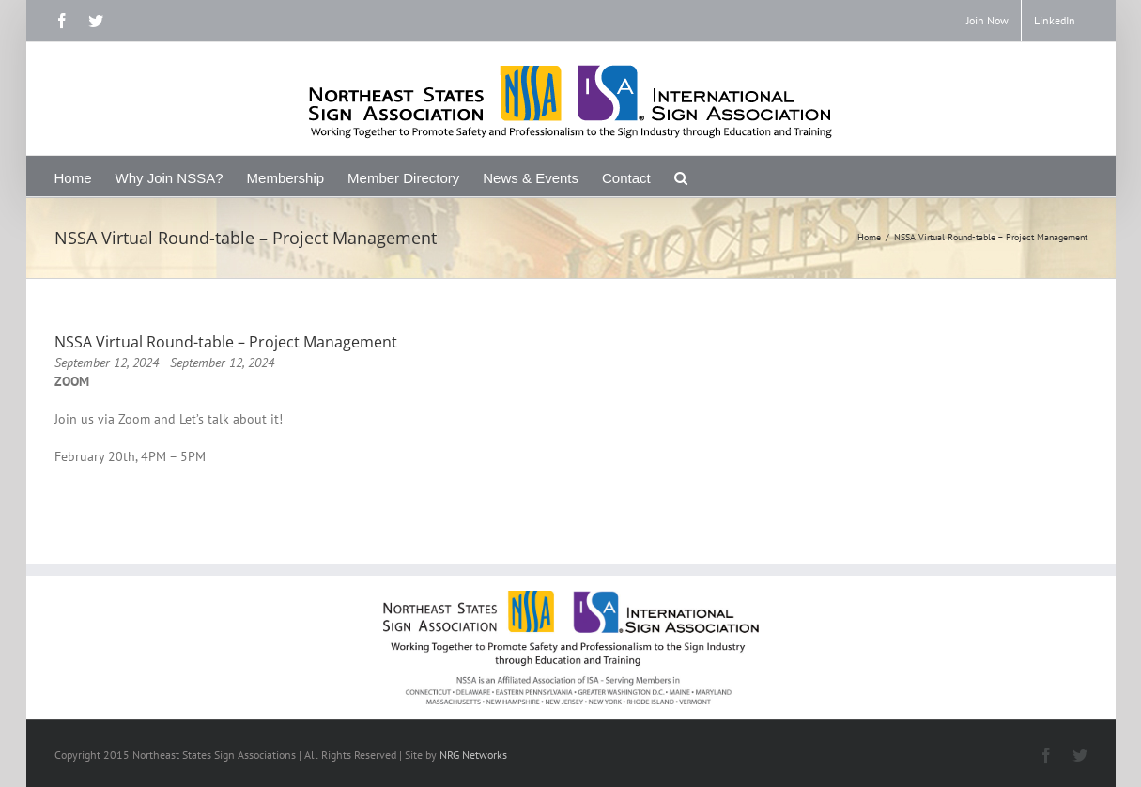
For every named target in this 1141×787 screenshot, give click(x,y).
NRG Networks (473, 755)
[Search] (681, 176)
